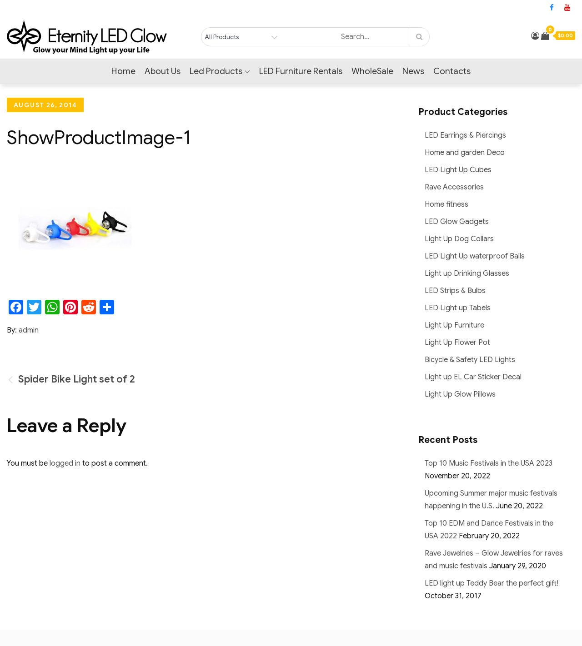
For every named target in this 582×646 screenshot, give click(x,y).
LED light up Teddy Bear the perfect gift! (491, 583)
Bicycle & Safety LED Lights (470, 359)
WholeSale (372, 71)
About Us (163, 71)
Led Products (220, 71)
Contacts (452, 71)
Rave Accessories (454, 187)
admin (29, 330)
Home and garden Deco (465, 152)
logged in (65, 463)
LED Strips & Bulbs (455, 290)
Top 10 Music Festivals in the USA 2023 (488, 463)
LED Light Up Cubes (458, 169)
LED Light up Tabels (458, 308)
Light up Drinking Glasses (467, 273)
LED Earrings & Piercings (465, 135)
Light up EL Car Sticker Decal (473, 377)
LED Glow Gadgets (457, 221)
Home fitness (446, 204)
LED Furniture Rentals (300, 71)
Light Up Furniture (454, 325)
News (413, 71)
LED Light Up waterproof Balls (475, 256)
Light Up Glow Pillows (460, 394)
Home (123, 71)
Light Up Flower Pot (457, 342)
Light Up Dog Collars (459, 238)
